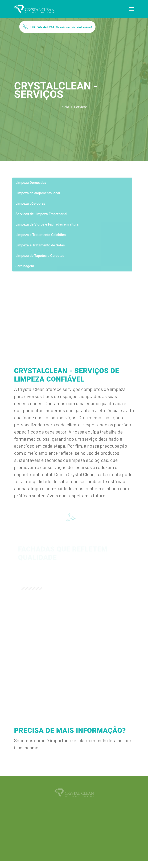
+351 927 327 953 (57, 27)
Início (65, 108)
